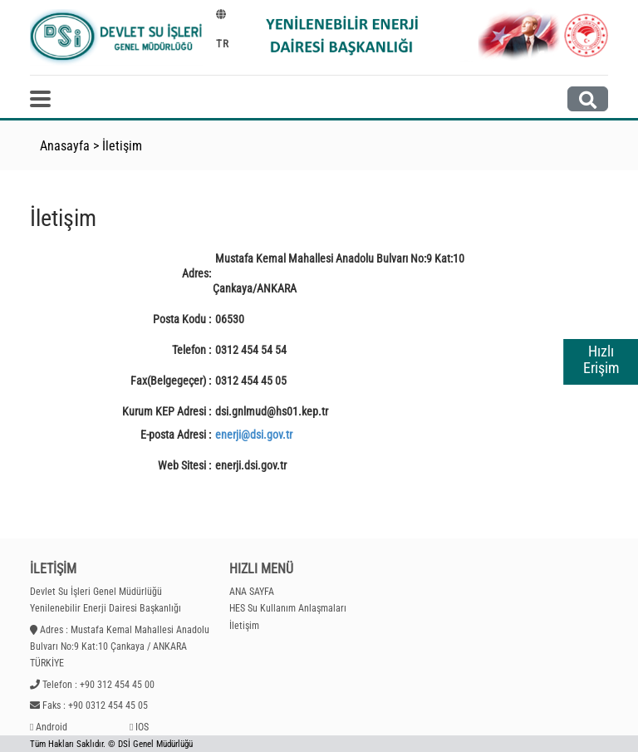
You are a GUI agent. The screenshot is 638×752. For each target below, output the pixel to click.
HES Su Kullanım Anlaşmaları (287, 608)
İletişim (122, 146)
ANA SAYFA (251, 591)
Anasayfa (65, 146)
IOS (142, 727)
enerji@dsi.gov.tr (253, 434)
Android (51, 727)
